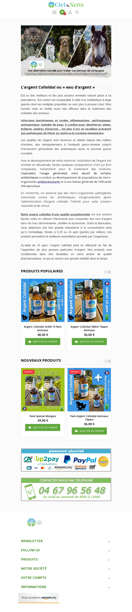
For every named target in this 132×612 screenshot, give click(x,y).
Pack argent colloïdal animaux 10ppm (89, 417)
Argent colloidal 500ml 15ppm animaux (89, 328)
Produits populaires (42, 271)
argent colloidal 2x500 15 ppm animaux (42, 328)
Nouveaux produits (41, 360)
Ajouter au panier (42, 341)
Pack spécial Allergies (43, 416)
